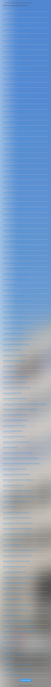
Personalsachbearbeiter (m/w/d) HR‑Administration (15, 105)
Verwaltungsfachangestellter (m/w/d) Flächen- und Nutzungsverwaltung (19, 187)
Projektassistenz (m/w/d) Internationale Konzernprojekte (16, 501)
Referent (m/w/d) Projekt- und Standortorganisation (15, 382)
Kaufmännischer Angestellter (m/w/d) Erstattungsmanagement (17, 263)
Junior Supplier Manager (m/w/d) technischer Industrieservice (17, 517)
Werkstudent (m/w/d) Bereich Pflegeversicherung (14, 572)
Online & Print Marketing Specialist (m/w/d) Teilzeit (14, 414)
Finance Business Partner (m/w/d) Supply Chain (14, 35)
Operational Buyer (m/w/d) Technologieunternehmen (15, 355)
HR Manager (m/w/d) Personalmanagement (13, 333)
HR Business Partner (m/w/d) (10, 290)
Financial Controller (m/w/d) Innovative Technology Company (17, 555)
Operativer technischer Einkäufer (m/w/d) (12, 615)
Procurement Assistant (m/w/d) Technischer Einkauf (15, 160)
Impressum (21, 685)
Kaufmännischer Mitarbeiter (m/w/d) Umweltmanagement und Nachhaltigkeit (20, 458)
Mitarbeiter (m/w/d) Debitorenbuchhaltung (12, 637)
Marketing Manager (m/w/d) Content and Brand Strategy (16, 203)
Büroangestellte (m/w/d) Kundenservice (12, 349)
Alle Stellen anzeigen (25, 680)
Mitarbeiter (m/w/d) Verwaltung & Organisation (13, 8)
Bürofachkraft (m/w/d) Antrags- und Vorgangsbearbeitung (16, 181)
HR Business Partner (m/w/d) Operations (12, 219)
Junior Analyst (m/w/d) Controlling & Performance (14, 268)
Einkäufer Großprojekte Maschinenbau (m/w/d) (14, 588)
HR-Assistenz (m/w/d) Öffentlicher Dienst (12, 89)
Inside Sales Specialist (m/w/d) (10, 447)
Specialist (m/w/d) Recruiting (9, 122)
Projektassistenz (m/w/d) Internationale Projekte (14, 279)
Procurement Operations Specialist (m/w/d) (13, 675)
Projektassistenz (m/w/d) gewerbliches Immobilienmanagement (17, 452)
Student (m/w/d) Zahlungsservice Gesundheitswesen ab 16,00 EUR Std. (20, 550)
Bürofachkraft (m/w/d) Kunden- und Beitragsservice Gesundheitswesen (19, 496)
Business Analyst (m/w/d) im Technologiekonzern (14, 425)
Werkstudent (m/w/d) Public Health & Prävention (14, 566)
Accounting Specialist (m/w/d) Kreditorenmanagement (15, 170)
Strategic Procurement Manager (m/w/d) (12, 311)
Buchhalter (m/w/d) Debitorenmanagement (13, 214)
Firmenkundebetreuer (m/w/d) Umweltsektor (13, 485)
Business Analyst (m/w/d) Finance (11, 306)
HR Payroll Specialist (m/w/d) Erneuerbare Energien (15, 582)
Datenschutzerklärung (28, 685)
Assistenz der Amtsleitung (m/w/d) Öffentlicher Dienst (15, 176)
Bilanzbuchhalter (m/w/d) (9, 507)
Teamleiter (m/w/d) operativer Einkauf (11, 599)
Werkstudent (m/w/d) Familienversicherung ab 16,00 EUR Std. (17, 84)
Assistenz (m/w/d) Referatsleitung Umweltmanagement (16, 127)
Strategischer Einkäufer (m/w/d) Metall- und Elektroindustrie (17, 73)
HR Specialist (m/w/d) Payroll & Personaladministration (16, 40)
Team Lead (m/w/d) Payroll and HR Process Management (16, 512)
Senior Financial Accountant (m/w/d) (11, 192)
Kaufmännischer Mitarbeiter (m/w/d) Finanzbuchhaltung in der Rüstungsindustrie (21, 208)
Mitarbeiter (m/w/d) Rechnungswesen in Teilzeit (14, 165)
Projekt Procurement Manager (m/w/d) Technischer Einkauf (16, 338)
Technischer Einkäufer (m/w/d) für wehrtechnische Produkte (17, 387)
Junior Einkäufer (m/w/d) (8, 658)
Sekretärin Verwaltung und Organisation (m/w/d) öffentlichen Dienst (18, 95)
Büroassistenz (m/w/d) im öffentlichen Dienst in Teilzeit (15, 610)
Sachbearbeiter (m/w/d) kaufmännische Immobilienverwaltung (17, 669)
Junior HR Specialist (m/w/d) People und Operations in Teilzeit (17, 24)
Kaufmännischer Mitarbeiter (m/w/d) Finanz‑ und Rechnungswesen (18, 479)
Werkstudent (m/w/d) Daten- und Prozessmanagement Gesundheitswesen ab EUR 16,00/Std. (25, 404)
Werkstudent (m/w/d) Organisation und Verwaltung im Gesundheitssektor (20, 409)
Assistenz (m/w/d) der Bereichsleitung (12, 544)
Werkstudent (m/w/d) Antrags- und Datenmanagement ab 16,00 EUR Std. (20, 577)
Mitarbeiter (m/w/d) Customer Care (11, 116)
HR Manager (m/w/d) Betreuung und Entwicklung (14, 436)
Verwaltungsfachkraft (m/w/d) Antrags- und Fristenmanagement (17, 67)
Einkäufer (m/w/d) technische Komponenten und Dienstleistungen (18, 490)
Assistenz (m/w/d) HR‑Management (11, 57)
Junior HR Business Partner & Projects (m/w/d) (14, 539)
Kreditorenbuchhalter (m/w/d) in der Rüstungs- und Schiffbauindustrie (19, 626)
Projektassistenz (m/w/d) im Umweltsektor (13, 653)
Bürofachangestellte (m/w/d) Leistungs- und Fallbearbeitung (17, 235)
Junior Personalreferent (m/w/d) (10, 366)
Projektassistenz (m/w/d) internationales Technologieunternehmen (18, 241)
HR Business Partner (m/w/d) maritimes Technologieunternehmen (18, 19)
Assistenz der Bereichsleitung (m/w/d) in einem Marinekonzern (17, 528)
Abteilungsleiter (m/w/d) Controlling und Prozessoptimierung (17, 246)
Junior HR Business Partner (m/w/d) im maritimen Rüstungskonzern (18, 620)
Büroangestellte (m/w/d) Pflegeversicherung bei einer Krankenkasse (19, 593)
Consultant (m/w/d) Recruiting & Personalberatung (14, 30)
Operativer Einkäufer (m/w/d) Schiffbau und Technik (15, 138)
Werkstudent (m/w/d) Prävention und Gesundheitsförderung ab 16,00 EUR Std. (21, 463)
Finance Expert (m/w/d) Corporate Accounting (13, 328)
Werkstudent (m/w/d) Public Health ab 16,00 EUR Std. (15, 78)
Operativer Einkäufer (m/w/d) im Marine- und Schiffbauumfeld (17, 301)
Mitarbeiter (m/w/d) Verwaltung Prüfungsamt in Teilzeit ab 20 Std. (18, 257)
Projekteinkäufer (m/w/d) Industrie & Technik (13, 295)
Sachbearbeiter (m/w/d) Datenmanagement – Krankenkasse (17, 604)
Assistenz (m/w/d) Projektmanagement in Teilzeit (14, 360)
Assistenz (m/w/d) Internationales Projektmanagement (15, 420)
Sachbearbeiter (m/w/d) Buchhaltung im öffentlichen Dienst (16, 51)
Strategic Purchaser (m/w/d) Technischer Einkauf (14, 469)
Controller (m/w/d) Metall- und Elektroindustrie (13, 154)
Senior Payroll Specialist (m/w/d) (10, 198)
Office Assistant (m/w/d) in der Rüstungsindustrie (14, 317)
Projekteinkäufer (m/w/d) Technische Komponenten (15, 13)
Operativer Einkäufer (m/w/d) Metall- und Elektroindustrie (16, 441)
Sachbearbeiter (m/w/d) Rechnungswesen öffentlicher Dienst (17, 534)
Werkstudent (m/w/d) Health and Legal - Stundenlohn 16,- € (17, 664)
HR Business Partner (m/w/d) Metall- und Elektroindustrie (16, 474)
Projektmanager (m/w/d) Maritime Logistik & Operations (16, 273)
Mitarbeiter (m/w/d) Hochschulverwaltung (12, 100)
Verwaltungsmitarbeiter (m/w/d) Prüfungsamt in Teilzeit (15, 230)
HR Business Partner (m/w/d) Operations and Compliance (16, 561)
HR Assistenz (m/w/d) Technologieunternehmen (14, 252)
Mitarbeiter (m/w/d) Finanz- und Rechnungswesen (14, 111)
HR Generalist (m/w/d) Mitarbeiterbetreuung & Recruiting (16, 344)
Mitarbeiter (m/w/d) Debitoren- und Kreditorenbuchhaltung (16, 376)
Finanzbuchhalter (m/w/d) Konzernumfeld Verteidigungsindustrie (18, 523)
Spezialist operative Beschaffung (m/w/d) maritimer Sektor (16, 322)
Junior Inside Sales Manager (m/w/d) (11, 371)
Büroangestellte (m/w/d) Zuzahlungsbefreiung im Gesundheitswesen (19, 143)
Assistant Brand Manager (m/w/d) (11, 46)
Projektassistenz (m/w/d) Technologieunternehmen (14, 133)
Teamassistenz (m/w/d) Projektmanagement (13, 62)
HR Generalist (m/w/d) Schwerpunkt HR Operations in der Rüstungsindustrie (21, 631)
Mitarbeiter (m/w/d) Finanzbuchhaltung (12, 642)
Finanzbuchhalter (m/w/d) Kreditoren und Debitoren (15, 225)
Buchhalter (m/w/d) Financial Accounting (12, 393)
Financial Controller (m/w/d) (9, 284)
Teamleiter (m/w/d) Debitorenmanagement (13, 431)
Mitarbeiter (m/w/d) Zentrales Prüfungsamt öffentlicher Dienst (17, 149)
